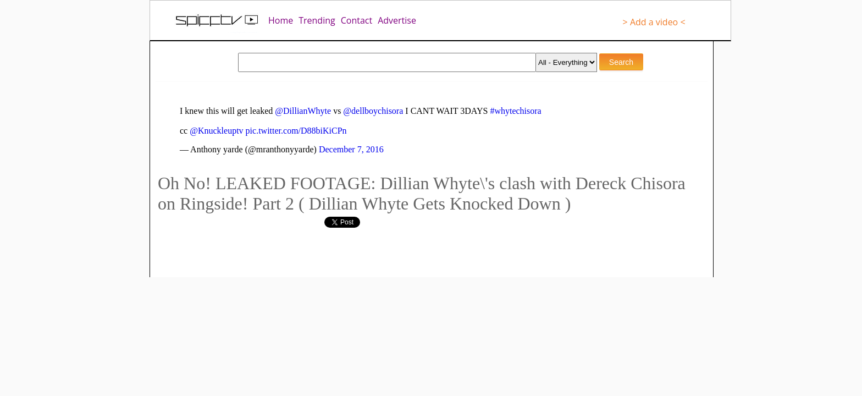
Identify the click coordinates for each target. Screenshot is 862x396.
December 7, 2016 (351, 149)
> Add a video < (654, 22)
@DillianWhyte (303, 111)
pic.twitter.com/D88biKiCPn (296, 130)
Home (280, 20)
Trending (317, 20)
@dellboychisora (373, 111)
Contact (356, 20)
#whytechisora (515, 111)
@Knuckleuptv (216, 130)
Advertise (397, 20)
